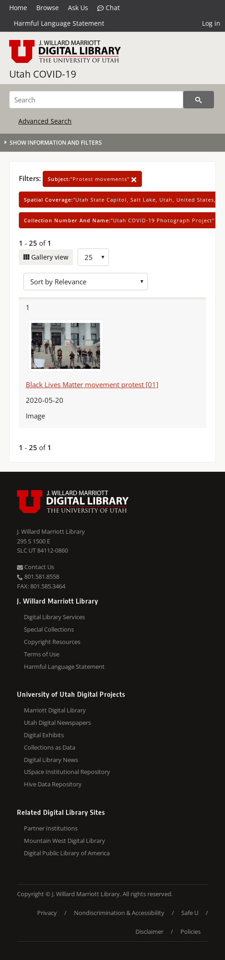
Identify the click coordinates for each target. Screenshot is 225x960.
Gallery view (48, 257)
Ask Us (78, 7)
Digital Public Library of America (67, 853)
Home (18, 7)
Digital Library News (51, 760)
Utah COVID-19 (42, 74)
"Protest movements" (92, 178)
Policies (190, 931)
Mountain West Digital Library (64, 840)
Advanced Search (45, 121)
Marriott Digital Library (55, 710)
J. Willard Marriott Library (51, 531)
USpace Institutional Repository (67, 772)
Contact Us (35, 567)
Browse (47, 7)
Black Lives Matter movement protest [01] (92, 384)
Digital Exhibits (44, 735)
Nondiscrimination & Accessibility (119, 913)
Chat (108, 7)
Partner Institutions (51, 828)
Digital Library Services (54, 617)
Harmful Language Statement (59, 23)
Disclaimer (149, 931)
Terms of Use (41, 654)
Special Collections (49, 629)
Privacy (47, 913)
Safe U (189, 913)
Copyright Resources (52, 642)
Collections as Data (49, 747)
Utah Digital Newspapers (57, 722)
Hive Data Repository (53, 784)
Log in (211, 23)
